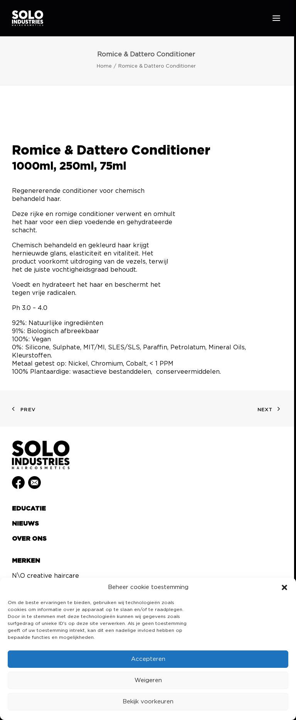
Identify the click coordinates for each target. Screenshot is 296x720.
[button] (284, 587)
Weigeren (148, 680)
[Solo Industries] (27, 18)
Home (104, 66)
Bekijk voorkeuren (148, 702)
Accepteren (148, 659)
